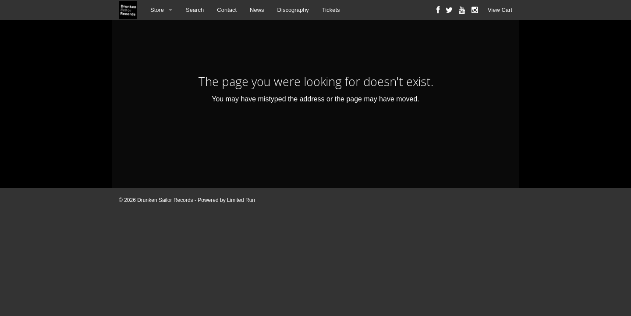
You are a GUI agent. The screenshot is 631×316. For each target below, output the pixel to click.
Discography (293, 10)
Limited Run (241, 200)
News (257, 10)
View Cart (500, 10)
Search (195, 10)
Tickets (331, 10)
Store (157, 10)
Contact (227, 10)
